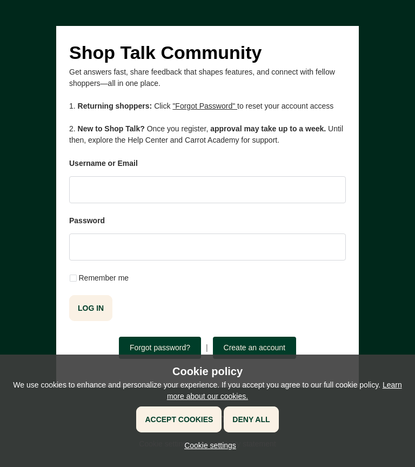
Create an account (254, 347)
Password (87, 220)
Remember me (104, 277)
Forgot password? (160, 347)
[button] (207, 445)
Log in (91, 308)
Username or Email (103, 163)
